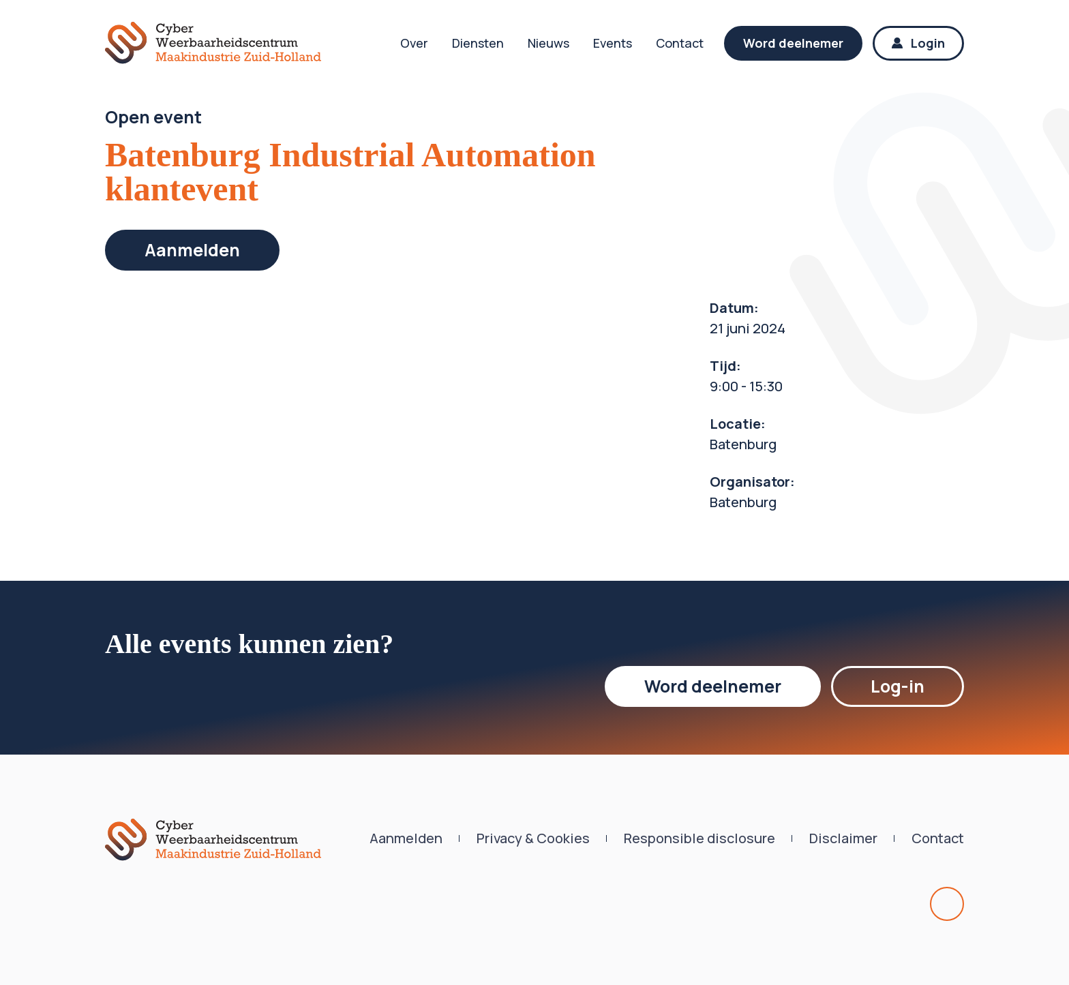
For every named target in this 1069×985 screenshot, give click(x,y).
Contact (680, 43)
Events (612, 43)
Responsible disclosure (699, 838)
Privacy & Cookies (533, 838)
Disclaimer (843, 838)
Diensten (478, 43)
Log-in (897, 686)
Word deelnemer (793, 43)
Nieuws (548, 43)
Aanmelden (192, 250)
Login (919, 43)
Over (414, 43)
